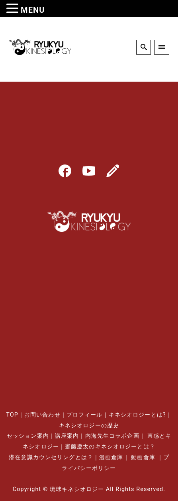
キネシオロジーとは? (137, 414)
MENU (33, 10)
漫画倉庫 (111, 457)
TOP (12, 414)
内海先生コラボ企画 (112, 436)
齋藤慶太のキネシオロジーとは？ (110, 446)
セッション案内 (28, 436)
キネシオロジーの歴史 (89, 425)
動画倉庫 (143, 457)
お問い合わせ (42, 414)
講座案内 (67, 436)
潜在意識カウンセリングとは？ (51, 457)
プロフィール (85, 414)
